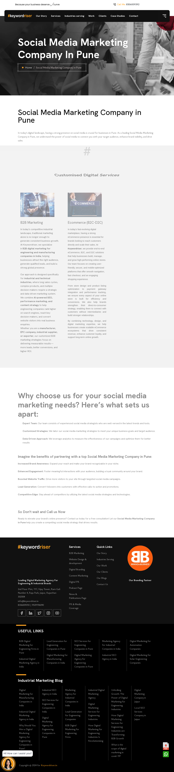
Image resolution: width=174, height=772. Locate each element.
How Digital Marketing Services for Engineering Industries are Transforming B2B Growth (118, 727)
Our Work (102, 565)
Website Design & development (77, 561)
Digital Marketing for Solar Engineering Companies (140, 658)
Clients (102, 15)
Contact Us (102, 584)
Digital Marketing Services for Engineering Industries (94, 711)
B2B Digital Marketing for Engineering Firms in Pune (29, 646)
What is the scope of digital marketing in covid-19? (118, 750)
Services (55, 15)
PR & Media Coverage (75, 606)
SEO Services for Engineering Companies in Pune (83, 644)
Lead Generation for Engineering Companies (73, 715)
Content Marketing (78, 575)
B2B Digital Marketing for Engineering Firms (72, 731)
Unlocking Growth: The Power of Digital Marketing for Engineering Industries (119, 699)
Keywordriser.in (49, 765)
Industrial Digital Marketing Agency (96, 693)
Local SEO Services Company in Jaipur (140, 713)
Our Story (41, 15)
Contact (133, 15)
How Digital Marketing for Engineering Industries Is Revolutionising (95, 733)
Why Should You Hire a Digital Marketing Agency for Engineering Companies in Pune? (27, 737)
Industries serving (74, 15)
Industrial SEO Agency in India (109, 656)
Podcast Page (75, 587)
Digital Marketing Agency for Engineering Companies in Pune (83, 660)
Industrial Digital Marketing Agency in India (29, 662)
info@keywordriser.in (28, 601)
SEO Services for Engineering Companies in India (50, 705)
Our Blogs (102, 578)
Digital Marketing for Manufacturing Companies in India (57, 658)
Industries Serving (105, 559)
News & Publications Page (77, 596)
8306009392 (132, 4)
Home (28, 67)
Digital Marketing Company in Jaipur (140, 695)
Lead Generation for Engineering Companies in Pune (57, 644)
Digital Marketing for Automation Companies (140, 644)
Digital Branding (77, 569)
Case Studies (118, 15)
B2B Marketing (76, 553)
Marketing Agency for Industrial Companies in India (111, 644)
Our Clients (102, 571)
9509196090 (38, 605)
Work (91, 15)
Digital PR (74, 581)
